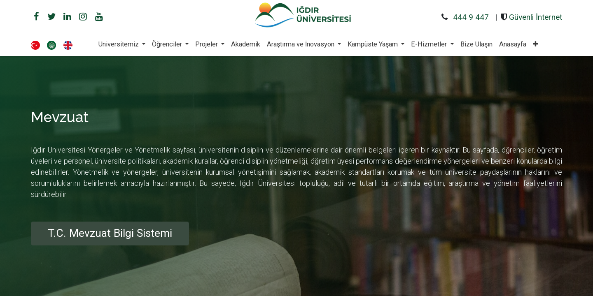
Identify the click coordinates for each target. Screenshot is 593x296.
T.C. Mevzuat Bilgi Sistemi (110, 233)
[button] (536, 44)
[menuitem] (246, 44)
